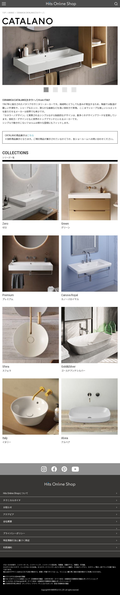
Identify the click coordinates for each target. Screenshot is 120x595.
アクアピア (8, 514)
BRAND (11, 13)
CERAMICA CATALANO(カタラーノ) (30, 13)
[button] (46, 89)
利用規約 (7, 547)
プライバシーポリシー (14, 533)
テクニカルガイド (12, 500)
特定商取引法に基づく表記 (16, 540)
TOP (4, 13)
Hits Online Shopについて (15, 493)
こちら (30, 135)
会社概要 (7, 521)
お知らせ (7, 507)
